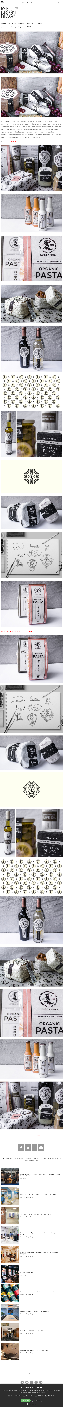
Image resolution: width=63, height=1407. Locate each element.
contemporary (29, 1158)
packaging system (51, 1158)
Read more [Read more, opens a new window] (42, 1392)
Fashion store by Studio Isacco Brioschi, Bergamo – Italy (40, 1233)
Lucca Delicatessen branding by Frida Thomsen (21, 23)
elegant (36, 1158)
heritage (42, 1158)
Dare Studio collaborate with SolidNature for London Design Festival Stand (40, 1175)
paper (59, 1158)
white (36, 1160)
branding (21, 1158)
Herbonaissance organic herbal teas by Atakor (38, 1292)
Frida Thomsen (16, 142)
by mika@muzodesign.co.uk (28, 1275)
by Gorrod (23, 1178)
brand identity (14, 1158)
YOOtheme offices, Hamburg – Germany (35, 1214)
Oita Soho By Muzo (27, 1272)
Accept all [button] (26, 1400)
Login (23, 2)
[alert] (31, 1395)
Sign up (29, 2)
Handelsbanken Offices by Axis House (34, 1311)
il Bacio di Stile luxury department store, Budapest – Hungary (40, 1253)
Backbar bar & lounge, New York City (34, 1350)
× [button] (61, 1385)
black (7, 1158)
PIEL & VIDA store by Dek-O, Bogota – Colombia (38, 1194)
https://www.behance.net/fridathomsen (16, 631)
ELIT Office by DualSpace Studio (32, 1331)
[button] (9, 1396)
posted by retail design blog (11, 27)
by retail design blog (26, 1197)
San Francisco (29, 1160)
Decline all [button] (37, 1400)
